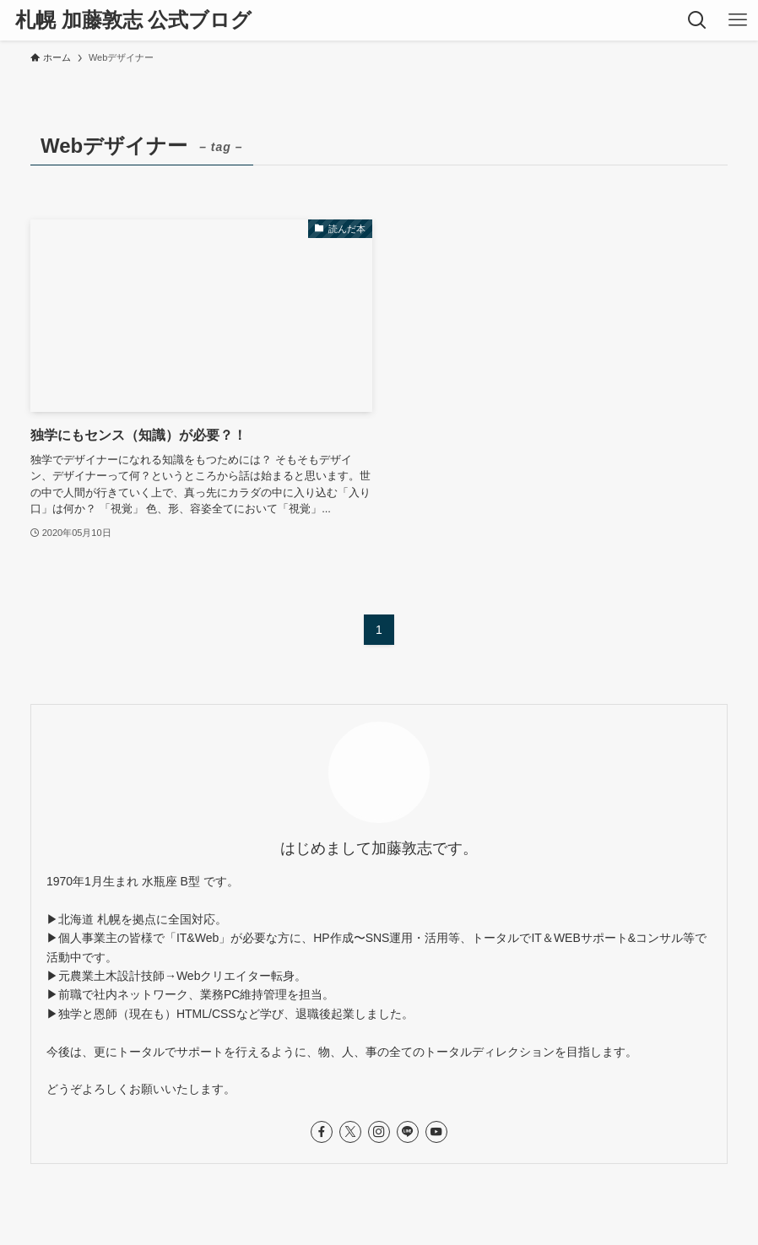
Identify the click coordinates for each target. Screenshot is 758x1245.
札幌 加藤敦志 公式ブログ (133, 20)
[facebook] (322, 1132)
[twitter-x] (350, 1132)
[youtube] (436, 1132)
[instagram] (379, 1132)
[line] (408, 1132)
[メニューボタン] (737, 20)
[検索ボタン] (697, 20)
